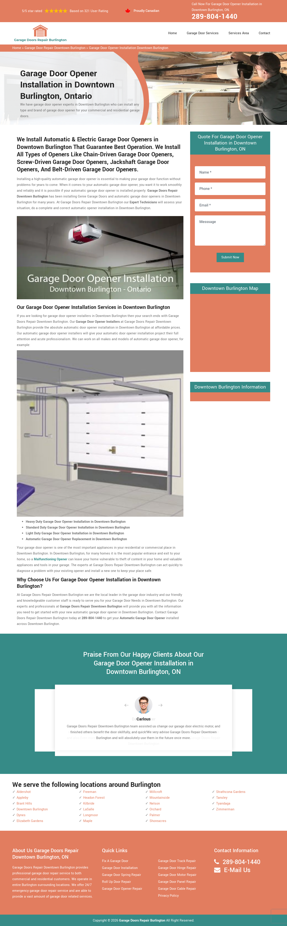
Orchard (155, 809)
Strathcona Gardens (231, 792)
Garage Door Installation (120, 868)
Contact (264, 33)
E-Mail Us (237, 870)
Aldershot (24, 792)
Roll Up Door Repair (116, 881)
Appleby (22, 797)
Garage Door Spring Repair (121, 875)
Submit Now (230, 257)
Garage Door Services (203, 33)
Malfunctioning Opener (50, 559)
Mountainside (160, 797)
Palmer (155, 815)
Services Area (238, 33)
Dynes (21, 815)
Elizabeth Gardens (30, 821)
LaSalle (88, 809)
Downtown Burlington (32, 809)
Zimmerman (225, 809)
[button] (130, 705)
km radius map (230, 331)
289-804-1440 (214, 16)
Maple (87, 821)
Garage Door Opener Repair (122, 888)
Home (172, 33)
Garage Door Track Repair (177, 861)
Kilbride (88, 803)
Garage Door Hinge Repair (177, 868)
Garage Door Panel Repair (177, 881)
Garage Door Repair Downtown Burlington (55, 48)
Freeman (89, 792)
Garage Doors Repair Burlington (142, 920)
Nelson (155, 803)
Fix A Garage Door (115, 861)
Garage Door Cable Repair (177, 888)
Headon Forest (94, 797)
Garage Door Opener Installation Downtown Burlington (128, 48)
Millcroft (156, 792)
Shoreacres (158, 821)
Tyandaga (223, 803)
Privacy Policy (168, 895)
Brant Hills (24, 803)
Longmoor (90, 815)
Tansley (221, 797)
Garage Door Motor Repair (177, 875)
